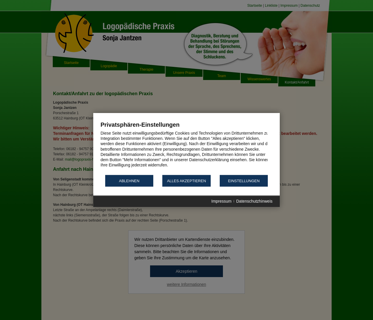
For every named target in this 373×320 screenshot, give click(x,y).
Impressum (221, 201)
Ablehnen (129, 181)
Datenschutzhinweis (254, 201)
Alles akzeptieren (186, 181)
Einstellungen (243, 181)
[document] (186, 147)
